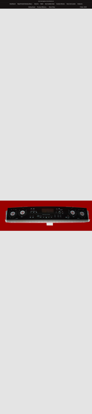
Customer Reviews (60, 3)
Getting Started (31, 7)
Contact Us (79, 3)
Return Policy (52, 7)
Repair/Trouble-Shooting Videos (24, 3)
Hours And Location (71, 3)
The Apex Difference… (42, 7)
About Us (36, 3)
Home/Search (13, 3)
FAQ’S (41, 3)
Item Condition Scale (49, 3)
